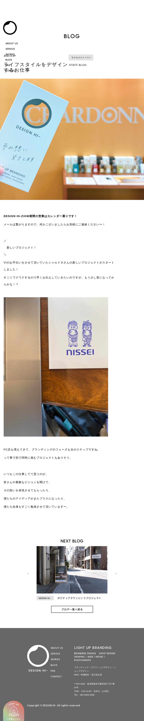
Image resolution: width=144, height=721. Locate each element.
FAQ (7, 65)
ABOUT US (11, 43)
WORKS (10, 54)
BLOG (8, 59)
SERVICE (10, 48)
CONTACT (11, 70)
